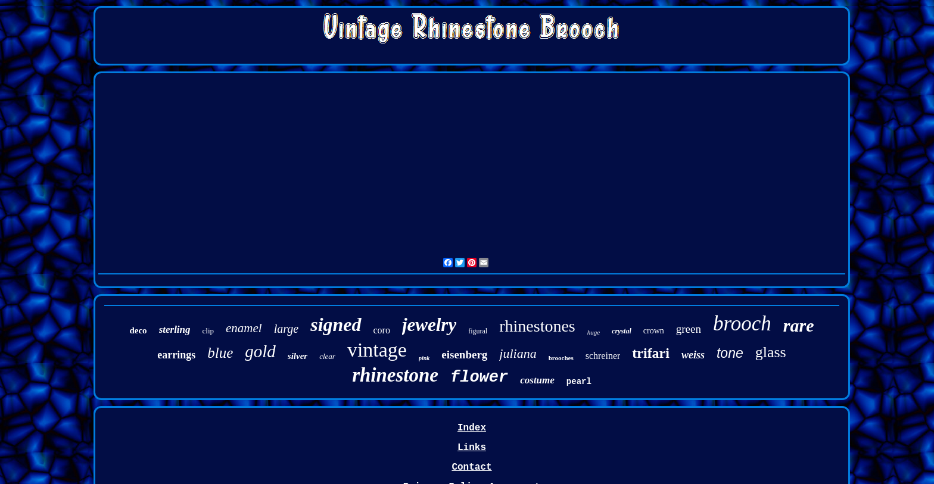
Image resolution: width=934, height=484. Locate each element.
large (286, 328)
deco (138, 330)
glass (770, 352)
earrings (176, 355)
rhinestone (395, 375)
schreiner (603, 356)
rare (798, 325)
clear (327, 356)
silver (297, 356)
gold (260, 351)
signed (335, 324)
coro (381, 330)
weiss (693, 355)
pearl (578, 381)
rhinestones (537, 326)
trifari (651, 353)
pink (424, 358)
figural (477, 331)
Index (471, 428)
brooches (561, 357)
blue (220, 353)
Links (471, 447)
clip (208, 330)
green (688, 329)
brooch (742, 323)
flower (479, 377)
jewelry (429, 324)
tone (730, 353)
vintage (377, 350)
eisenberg (464, 354)
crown (653, 330)
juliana (517, 353)
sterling (175, 329)
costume (537, 380)
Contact (471, 467)
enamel (244, 328)
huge (593, 332)
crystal (621, 331)
